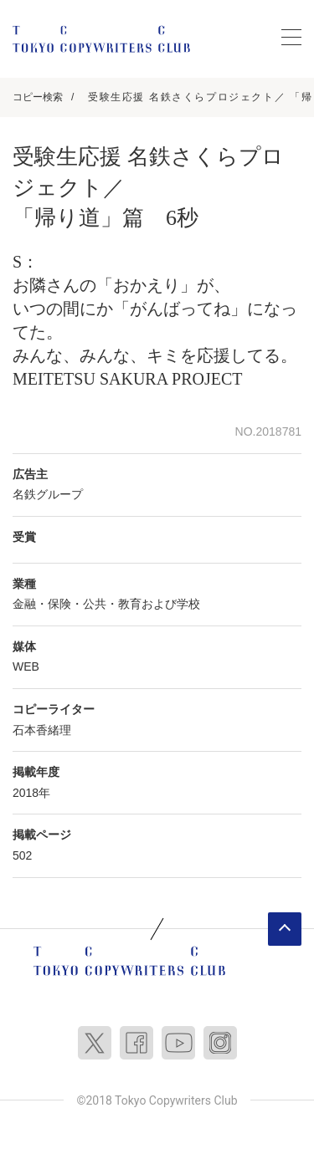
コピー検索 (38, 97)
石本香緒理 (42, 730)
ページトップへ (284, 929)
